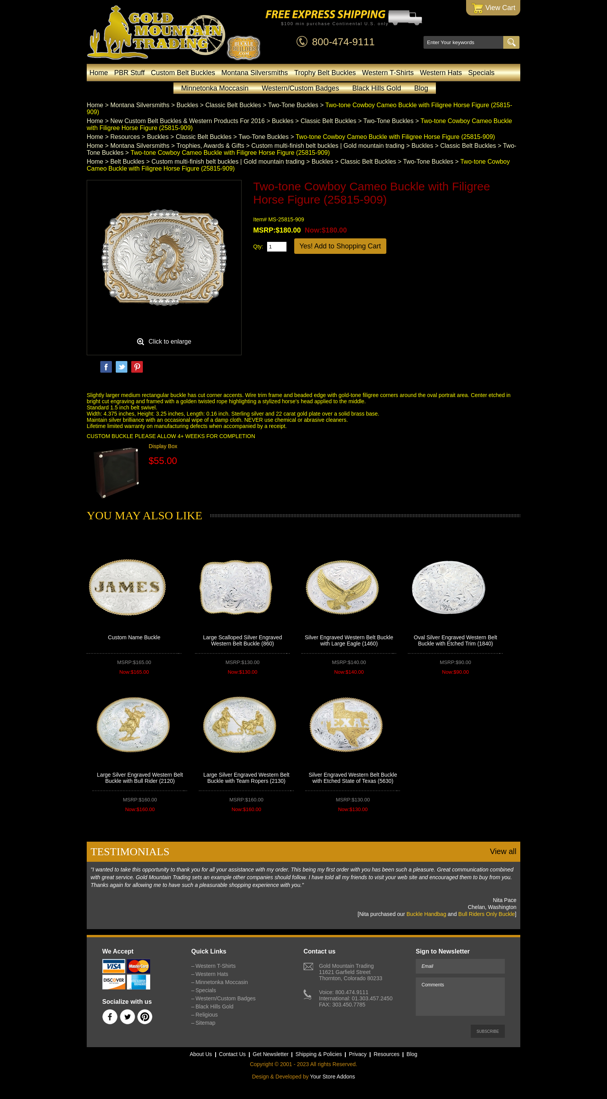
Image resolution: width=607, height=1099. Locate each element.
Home (98, 73)
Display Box (163, 446)
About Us (201, 1054)
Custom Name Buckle (134, 637)
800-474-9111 (343, 42)
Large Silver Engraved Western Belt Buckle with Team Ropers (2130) (246, 778)
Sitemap (205, 1023)
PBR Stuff (129, 73)
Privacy (358, 1054)
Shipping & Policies (318, 1054)
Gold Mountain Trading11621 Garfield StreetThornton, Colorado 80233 (350, 972)
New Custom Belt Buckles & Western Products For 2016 (187, 121)
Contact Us (232, 1054)
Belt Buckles (127, 161)
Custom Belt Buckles (183, 73)
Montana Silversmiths (254, 73)
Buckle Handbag (426, 914)
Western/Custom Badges (300, 88)
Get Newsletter (271, 1054)
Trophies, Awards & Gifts (210, 145)
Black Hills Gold (376, 88)
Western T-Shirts (387, 73)
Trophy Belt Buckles (325, 73)
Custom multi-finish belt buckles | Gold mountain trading (327, 145)
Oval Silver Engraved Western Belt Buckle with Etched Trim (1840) (455, 640)
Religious (206, 1015)
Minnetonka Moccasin (215, 88)
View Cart (493, 8)
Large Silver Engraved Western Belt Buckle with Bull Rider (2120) (140, 778)
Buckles (187, 105)
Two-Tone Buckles (293, 105)
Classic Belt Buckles (233, 105)
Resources (125, 137)
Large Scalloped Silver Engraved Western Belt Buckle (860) (242, 640)
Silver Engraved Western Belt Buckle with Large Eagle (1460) (349, 640)
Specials (481, 73)
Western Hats (441, 73)
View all (503, 851)
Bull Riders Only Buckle (486, 914)
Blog (421, 88)
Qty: (258, 246)
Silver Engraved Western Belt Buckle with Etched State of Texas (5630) (353, 778)
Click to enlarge (170, 341)
